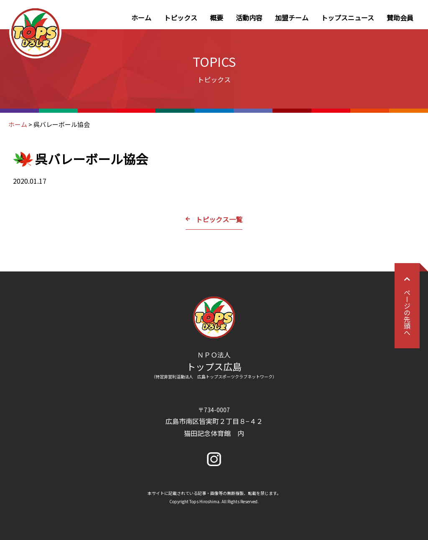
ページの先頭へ (407, 306)
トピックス (180, 18)
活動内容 (249, 18)
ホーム (141, 18)
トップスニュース (347, 18)
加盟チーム (291, 18)
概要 (216, 18)
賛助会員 (400, 18)
